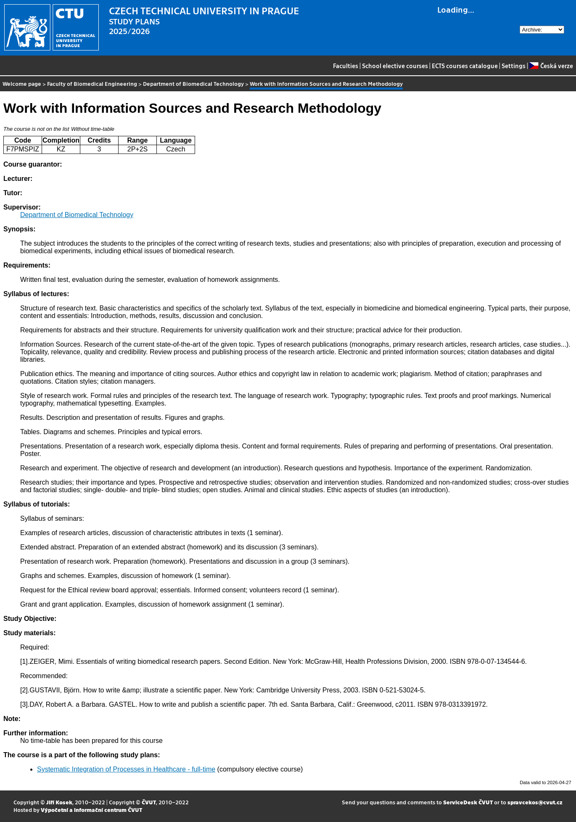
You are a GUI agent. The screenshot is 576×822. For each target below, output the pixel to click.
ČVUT (149, 802)
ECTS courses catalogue (465, 65)
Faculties (345, 65)
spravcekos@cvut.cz (535, 802)
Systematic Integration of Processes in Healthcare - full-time (126, 769)
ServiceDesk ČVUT (468, 802)
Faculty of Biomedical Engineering (92, 83)
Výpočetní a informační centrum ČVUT (91, 809)
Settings (514, 65)
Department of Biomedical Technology (193, 83)
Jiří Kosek (59, 802)
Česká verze (551, 65)
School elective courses (395, 65)
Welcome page (22, 83)
